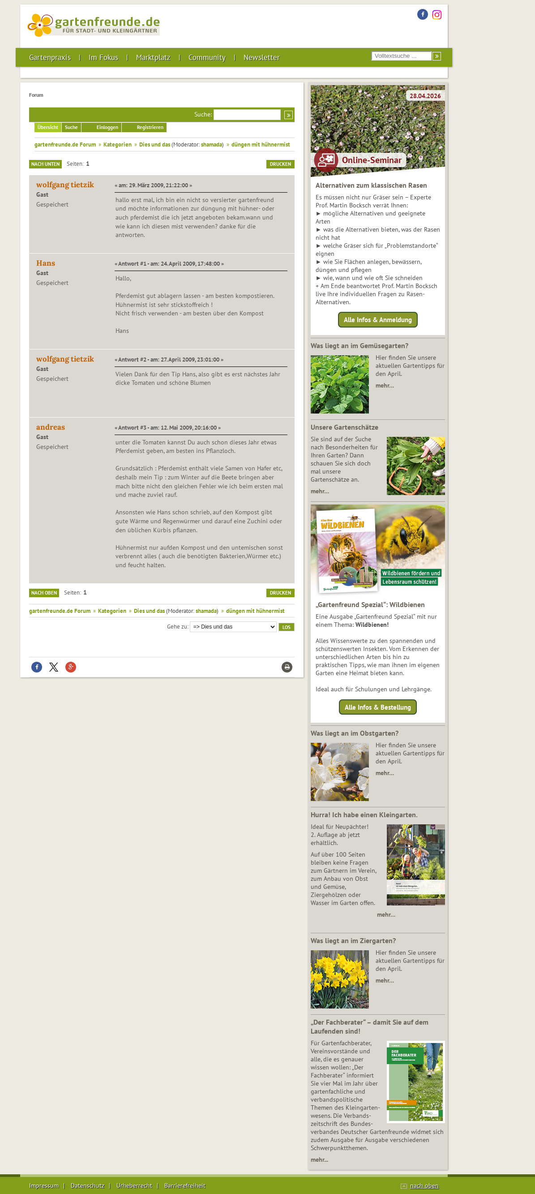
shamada (211, 144)
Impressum (44, 1185)
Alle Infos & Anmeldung (378, 319)
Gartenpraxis (50, 57)
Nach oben (44, 593)
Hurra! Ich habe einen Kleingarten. (364, 814)
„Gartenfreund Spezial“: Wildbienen (370, 604)
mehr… (385, 385)
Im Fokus (103, 57)
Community (207, 57)
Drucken (280, 164)
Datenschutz (87, 1185)
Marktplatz (153, 57)
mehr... (319, 1159)
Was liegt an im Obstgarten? (354, 732)
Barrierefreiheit (184, 1185)
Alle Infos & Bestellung (378, 707)
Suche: (203, 114)
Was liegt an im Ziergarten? (353, 940)
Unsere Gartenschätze (344, 426)
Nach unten (45, 164)
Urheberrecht (134, 1185)
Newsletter (262, 57)
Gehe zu (177, 626)
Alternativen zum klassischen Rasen (371, 185)
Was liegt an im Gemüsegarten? (359, 345)
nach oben (424, 1185)
